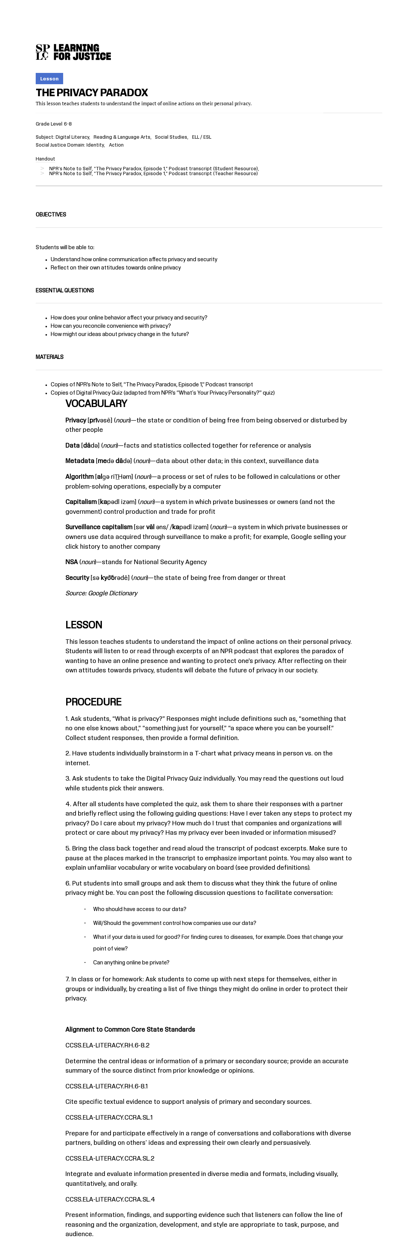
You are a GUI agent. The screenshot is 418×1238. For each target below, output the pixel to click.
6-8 (68, 124)
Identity (95, 145)
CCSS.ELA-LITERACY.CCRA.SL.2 (109, 1159)
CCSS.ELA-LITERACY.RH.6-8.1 (106, 1087)
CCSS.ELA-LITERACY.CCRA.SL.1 (109, 1118)
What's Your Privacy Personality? (219, 393)
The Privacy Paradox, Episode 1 (164, 384)
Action (116, 145)
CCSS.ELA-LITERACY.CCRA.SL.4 (110, 1200)
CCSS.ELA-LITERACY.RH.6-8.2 (107, 1046)
